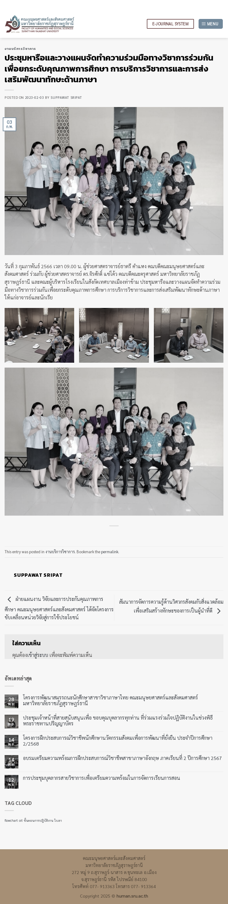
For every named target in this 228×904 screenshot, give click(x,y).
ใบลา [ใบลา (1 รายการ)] (58, 820)
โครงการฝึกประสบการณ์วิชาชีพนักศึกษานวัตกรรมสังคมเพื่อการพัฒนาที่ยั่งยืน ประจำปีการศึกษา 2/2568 (117, 740)
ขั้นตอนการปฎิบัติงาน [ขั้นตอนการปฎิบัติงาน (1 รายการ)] (38, 820)
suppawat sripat (66, 97)
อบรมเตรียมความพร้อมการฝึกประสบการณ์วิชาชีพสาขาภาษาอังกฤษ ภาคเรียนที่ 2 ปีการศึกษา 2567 (122, 758)
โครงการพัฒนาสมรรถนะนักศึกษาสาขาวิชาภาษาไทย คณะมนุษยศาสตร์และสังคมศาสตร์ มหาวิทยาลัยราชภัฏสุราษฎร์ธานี (110, 700)
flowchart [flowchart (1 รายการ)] (11, 820)
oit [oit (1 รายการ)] (21, 820)
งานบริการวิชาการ (20, 48)
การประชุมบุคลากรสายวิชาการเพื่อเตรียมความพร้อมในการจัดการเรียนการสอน (101, 778)
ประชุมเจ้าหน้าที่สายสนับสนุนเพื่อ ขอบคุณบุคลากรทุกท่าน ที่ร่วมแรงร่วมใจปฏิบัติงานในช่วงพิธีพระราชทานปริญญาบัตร (118, 720)
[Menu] (211, 24)
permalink (109, 551)
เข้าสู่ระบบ (37, 655)
